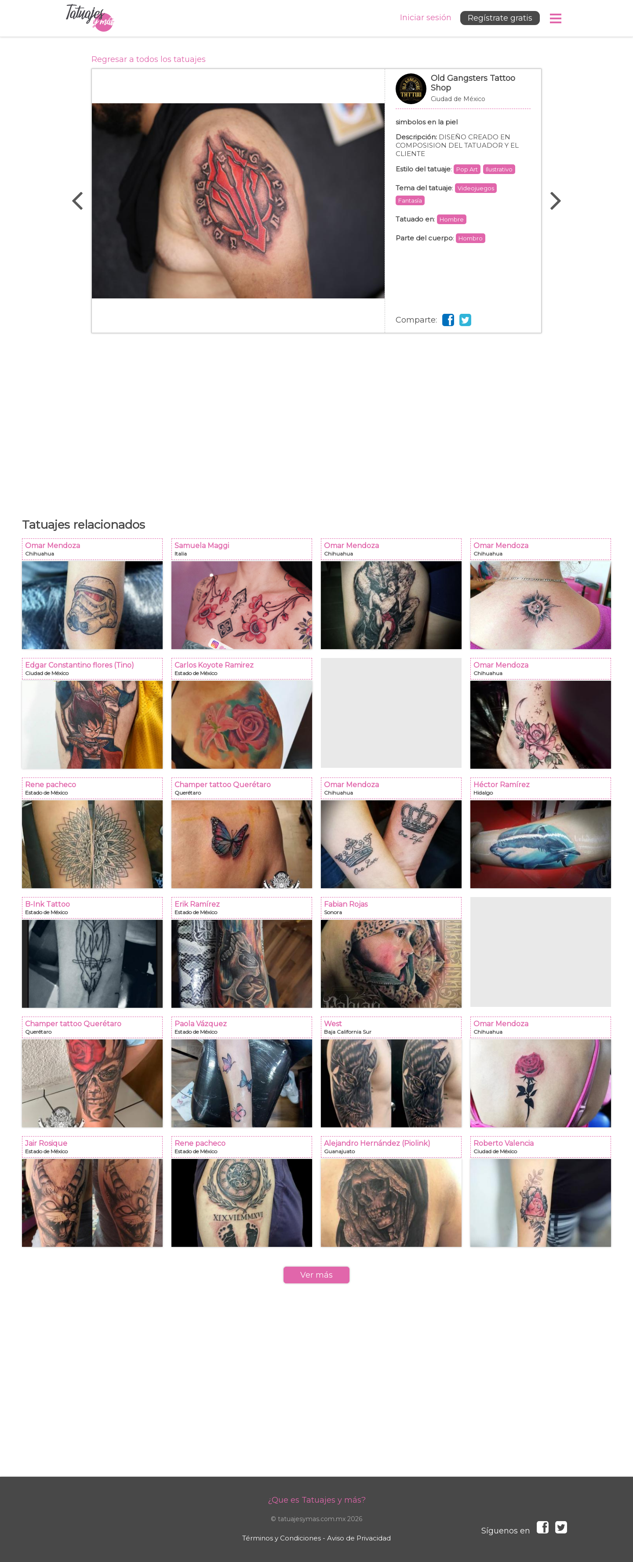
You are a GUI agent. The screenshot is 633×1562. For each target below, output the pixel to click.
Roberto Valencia (543, 1149)
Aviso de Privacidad (359, 1538)
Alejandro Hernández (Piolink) (394, 1149)
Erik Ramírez (244, 910)
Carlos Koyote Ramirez (244, 671)
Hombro (470, 238)
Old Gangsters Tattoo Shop (463, 93)
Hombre (452, 219)
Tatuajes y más (90, 18)
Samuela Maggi (244, 551)
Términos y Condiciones (281, 1538)
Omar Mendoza (95, 551)
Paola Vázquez (244, 1030)
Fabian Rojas (394, 910)
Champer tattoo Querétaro (244, 791)
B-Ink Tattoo (95, 910)
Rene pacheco (95, 791)
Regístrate (500, 18)
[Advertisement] (316, 421)
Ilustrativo (499, 169)
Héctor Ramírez (543, 791)
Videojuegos (476, 188)
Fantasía (410, 200)
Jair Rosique (95, 1149)
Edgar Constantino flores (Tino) (95, 671)
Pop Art (467, 169)
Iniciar (425, 17)
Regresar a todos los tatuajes (148, 59)
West (394, 1030)
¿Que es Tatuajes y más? (317, 1500)
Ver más (316, 1275)
